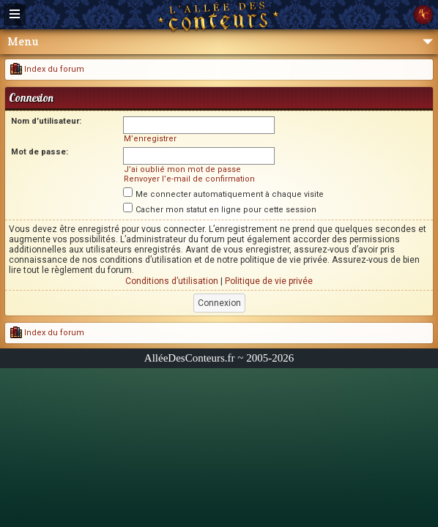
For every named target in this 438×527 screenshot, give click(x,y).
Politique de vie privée (269, 281)
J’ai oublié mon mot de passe (182, 169)
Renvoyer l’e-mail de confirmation (189, 179)
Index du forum (47, 69)
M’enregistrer (150, 138)
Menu (220, 41)
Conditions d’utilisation (171, 281)
